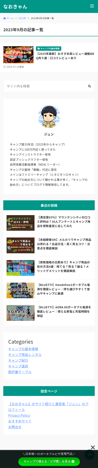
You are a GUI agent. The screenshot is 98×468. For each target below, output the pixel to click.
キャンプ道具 (18, 366)
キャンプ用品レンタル (25, 354)
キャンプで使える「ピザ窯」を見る (49, 461)
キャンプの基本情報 (23, 348)
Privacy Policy (19, 415)
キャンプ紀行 (18, 360)
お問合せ (15, 426)
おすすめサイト (20, 421)
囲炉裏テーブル (19, 371)
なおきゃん (15, 6)
